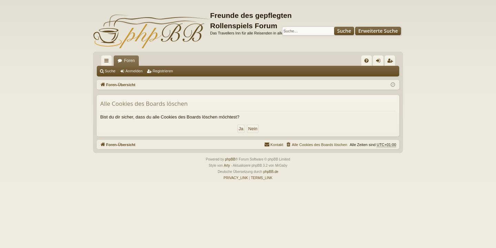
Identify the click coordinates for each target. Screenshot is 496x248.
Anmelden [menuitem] (379, 62)
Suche (344, 31)
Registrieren (163, 71)
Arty (227, 165)
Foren (129, 60)
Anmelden (134, 71)
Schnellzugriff (108, 62)
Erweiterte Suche (378, 31)
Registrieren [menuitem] (391, 62)
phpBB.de (270, 172)
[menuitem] (366, 60)
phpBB (230, 159)
